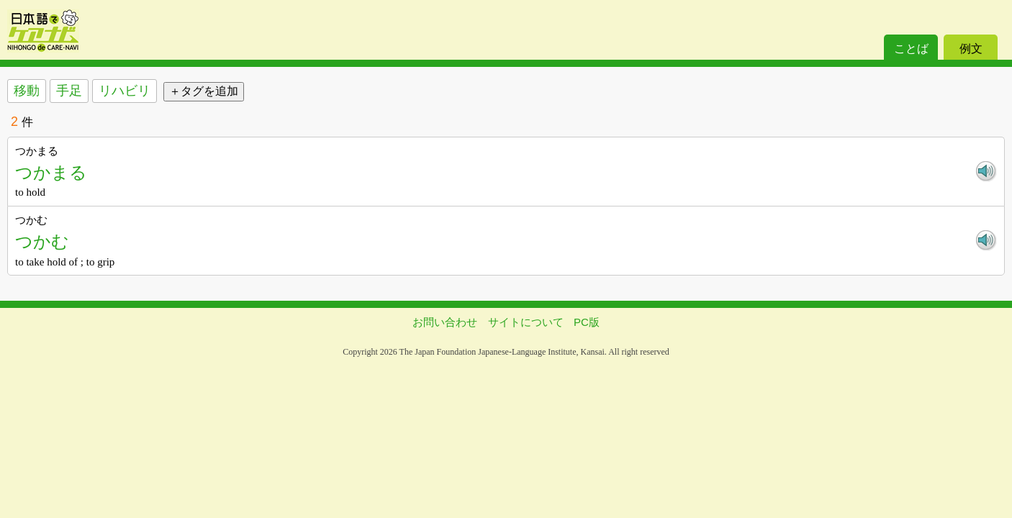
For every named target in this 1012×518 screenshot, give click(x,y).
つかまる (51, 172)
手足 (69, 90)
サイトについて (526, 322)
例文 (970, 48)
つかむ (42, 241)
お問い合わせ (444, 322)
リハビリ (124, 90)
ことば (911, 48)
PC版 (587, 322)
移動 (27, 90)
